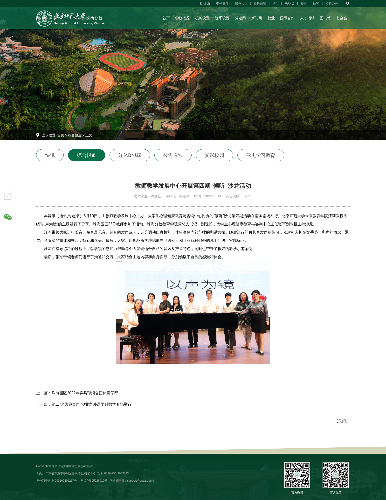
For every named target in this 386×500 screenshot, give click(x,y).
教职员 (289, 3)
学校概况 (182, 18)
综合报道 (75, 135)
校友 (304, 3)
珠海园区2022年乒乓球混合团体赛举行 (85, 393)
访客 (316, 3)
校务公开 (331, 3)
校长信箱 (260, 3)
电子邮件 (222, 3)
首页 (166, 18)
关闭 (342, 421)
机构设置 (202, 18)
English (205, 3)
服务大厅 (241, 3)
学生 (275, 3)
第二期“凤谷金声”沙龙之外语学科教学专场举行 (91, 404)
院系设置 (222, 18)
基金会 (341, 18)
